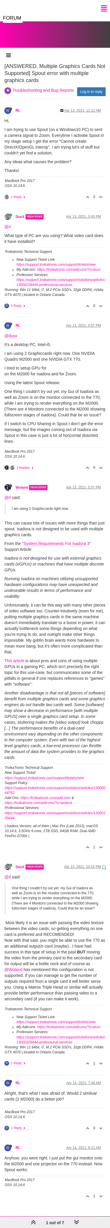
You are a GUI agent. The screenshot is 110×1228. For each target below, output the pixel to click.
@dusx (10, 330)
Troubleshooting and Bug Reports (43, 84)
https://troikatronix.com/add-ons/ (46, 792)
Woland (22, 482)
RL (18, 105)
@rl (7, 221)
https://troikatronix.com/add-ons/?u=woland (38, 797)
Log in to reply (91, 86)
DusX (20, 211)
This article (14, 655)
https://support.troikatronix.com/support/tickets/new (56, 259)
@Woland (13, 963)
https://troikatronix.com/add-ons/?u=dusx (68, 264)
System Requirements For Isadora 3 (56, 537)
